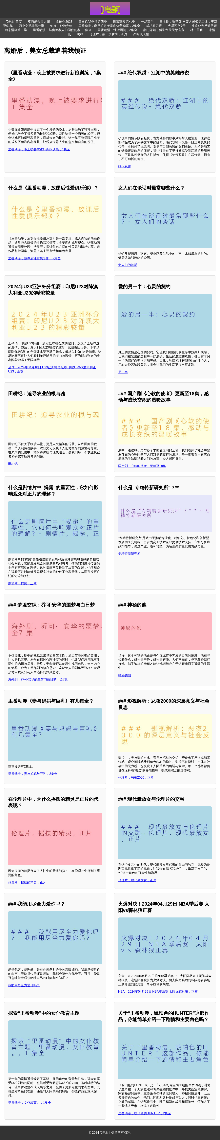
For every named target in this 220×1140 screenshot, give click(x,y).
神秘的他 (124, 675)
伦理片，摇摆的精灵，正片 (27, 882)
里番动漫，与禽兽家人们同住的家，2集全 (62, 30)
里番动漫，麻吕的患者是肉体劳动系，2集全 (109, 25)
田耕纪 (13, 463)
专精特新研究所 (129, 553)
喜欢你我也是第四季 (92, 21)
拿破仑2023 (64, 21)
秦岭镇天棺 (141, 34)
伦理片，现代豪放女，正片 (137, 880)
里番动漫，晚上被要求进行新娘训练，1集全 (39, 149)
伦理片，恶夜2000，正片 (136, 777)
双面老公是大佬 (39, 21)
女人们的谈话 (127, 265)
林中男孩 (196, 30)
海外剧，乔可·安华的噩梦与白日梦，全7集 (38, 679)
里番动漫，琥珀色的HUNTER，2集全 (144, 1113)
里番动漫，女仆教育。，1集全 (29, 1102)
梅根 (80, 34)
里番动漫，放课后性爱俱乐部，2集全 (34, 258)
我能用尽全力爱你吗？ (24, 985)
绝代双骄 (124, 166)
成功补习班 (154, 25)
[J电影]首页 (14, 21)
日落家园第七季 (124, 21)
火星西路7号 (177, 25)
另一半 (123, 372)
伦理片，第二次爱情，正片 (108, 34)
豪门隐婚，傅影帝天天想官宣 (163, 30)
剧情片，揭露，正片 (22, 583)
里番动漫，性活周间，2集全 (117, 30)
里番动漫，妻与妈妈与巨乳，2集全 (32, 773)
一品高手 (147, 21)
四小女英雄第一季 (31, 25)
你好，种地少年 (61, 25)
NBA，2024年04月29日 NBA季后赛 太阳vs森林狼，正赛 (158, 991)
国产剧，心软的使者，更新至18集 (142, 466)
